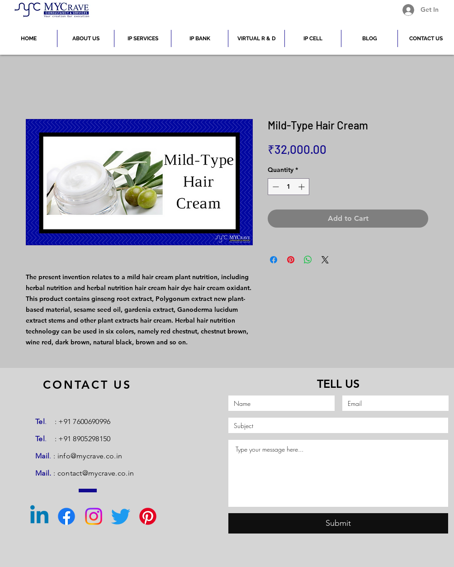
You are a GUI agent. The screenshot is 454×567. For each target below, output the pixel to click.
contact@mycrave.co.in (95, 473)
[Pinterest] (148, 516)
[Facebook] (66, 516)
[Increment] (302, 187)
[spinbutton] (288, 187)
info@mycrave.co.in (90, 456)
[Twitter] (120, 516)
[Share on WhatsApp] (308, 259)
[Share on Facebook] (273, 259)
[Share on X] (325, 259)
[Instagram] (93, 516)
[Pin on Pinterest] (290, 259)
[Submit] (338, 523)
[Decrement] (274, 187)
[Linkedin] (39, 516)
